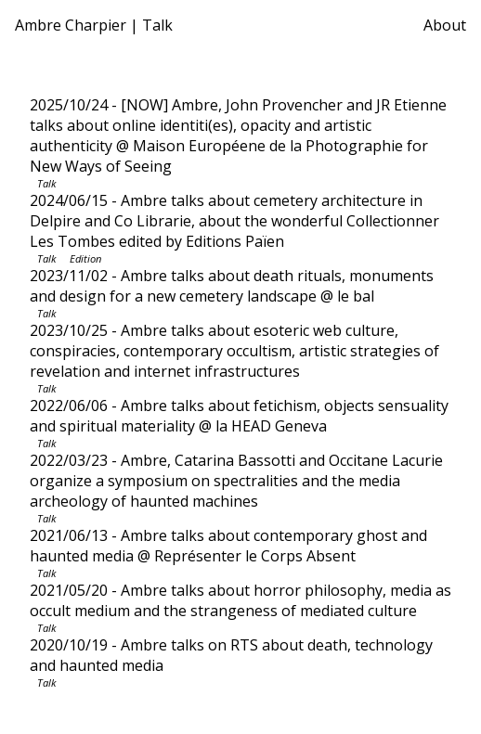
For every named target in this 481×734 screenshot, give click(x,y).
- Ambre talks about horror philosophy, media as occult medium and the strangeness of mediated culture (240, 600)
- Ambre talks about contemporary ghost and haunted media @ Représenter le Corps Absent (228, 545)
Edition (85, 258)
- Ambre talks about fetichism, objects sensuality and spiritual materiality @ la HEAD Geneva (239, 415)
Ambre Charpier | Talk (94, 25)
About (444, 25)
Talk (46, 183)
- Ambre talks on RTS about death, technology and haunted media (231, 655)
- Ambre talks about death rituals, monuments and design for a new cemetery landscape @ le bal (232, 285)
